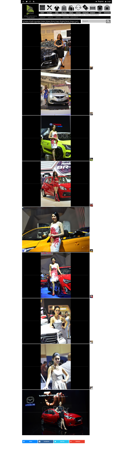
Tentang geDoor (56, 14)
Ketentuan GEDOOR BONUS (92, 14)
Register (99, 1)
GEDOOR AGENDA (66, 17)
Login (107, 1)
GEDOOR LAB (50, 17)
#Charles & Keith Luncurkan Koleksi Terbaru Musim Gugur (41, 21)
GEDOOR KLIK (58, 17)
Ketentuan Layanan (79, 14)
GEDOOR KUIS (42, 17)
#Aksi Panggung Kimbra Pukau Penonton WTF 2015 (50, 23)
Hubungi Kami (64, 14)
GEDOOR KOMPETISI (74, 17)
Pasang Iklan (71, 14)
